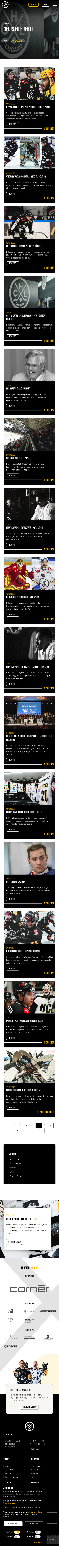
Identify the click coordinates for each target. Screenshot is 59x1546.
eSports (34, 1477)
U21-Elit (34, 1470)
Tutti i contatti (35, 1449)
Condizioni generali (11, 1477)
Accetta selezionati (34, 1524)
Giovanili (34, 1473)
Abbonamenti (9, 1470)
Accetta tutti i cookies (13, 1524)
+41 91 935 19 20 (37, 1441)
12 (36, 1131)
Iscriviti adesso (29, 1406)
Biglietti (7, 1466)
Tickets (33, 4)
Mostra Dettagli (38, 1542)
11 (29, 1131)
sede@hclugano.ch (39, 1444)
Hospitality (8, 1473)
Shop (45, 4)
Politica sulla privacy (9, 1503)
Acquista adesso (14, 1241)
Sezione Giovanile (16, 1176)
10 (23, 1131)
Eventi (12, 1172)
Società (12, 1167)
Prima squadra (15, 1163)
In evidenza (14, 1159)
